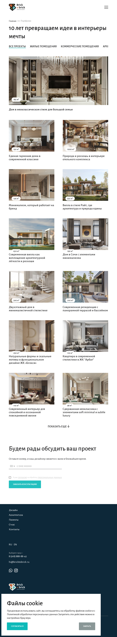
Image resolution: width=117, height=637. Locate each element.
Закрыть (87, 626)
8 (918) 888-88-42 (18, 556)
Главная (12, 21)
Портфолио (26, 21)
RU (10, 544)
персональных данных (50, 483)
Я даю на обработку (35, 483)
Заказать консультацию (25, 490)
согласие (22, 483)
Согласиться (17, 626)
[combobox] (12, 472)
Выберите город (16, 553)
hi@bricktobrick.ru (19, 562)
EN (15, 544)
